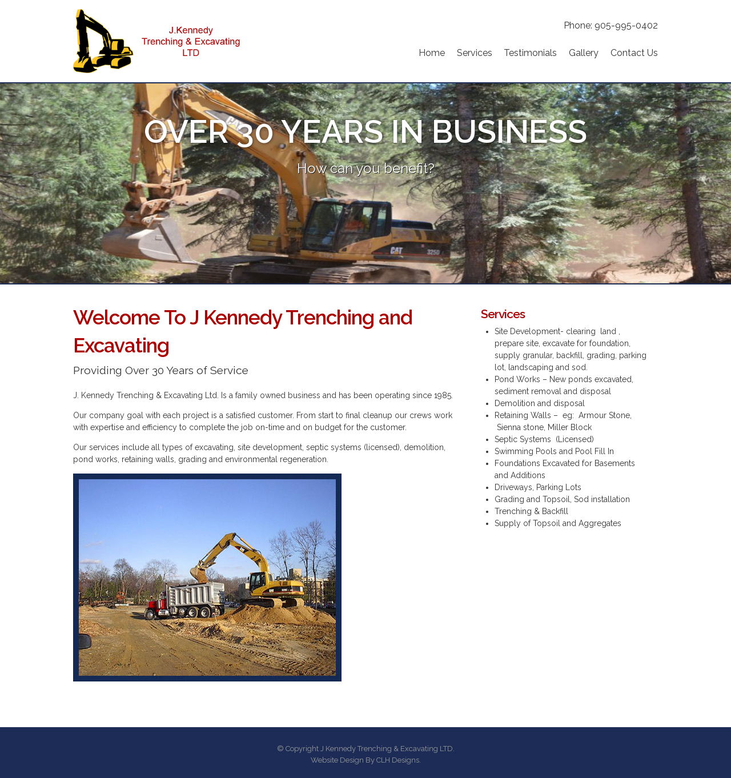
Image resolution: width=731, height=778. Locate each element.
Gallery (584, 52)
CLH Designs (397, 760)
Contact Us (634, 52)
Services (474, 52)
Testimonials (530, 52)
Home (432, 52)
